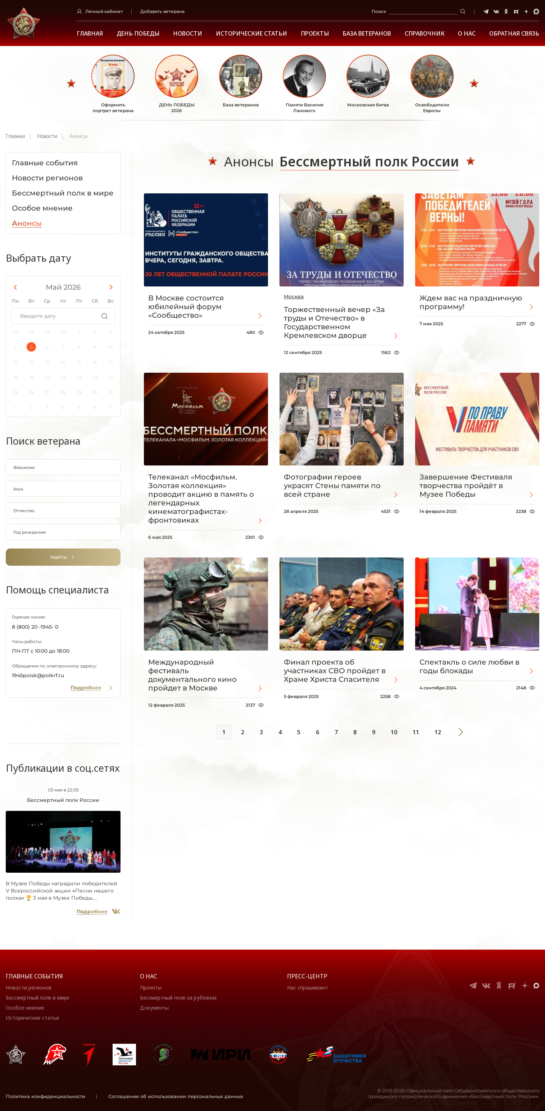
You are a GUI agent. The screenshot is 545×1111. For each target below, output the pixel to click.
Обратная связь (514, 33)
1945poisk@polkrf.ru (38, 675)
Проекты (315, 33)
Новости (187, 33)
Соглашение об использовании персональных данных (175, 1096)
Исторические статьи (251, 33)
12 (438, 732)
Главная (90, 33)
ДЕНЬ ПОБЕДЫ (138, 33)
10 (394, 732)
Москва (294, 296)
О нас (148, 976)
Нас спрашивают (307, 987)
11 (416, 732)
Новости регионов (28, 987)
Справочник (425, 33)
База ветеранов (366, 33)
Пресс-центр (307, 976)
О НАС (467, 33)
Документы (154, 1007)
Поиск (379, 11)
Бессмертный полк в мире (37, 997)
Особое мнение (25, 1007)
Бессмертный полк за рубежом (178, 997)
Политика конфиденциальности (45, 1096)
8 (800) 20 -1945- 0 (35, 627)
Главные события (34, 976)
